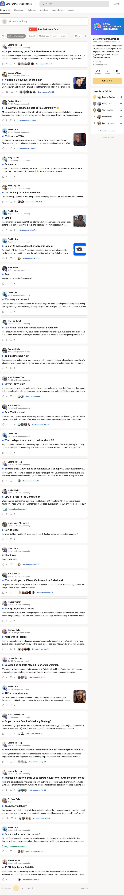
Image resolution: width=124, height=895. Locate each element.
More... (77, 36)
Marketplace (44, 36)
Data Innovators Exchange (106, 39)
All (3, 36)
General (32, 36)
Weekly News (101, 65)
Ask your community (16, 36)
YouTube (99, 62)
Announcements (59, 36)
